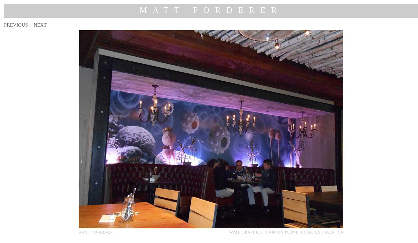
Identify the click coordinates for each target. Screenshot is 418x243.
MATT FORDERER (211, 10)
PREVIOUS (16, 25)
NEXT (40, 25)
